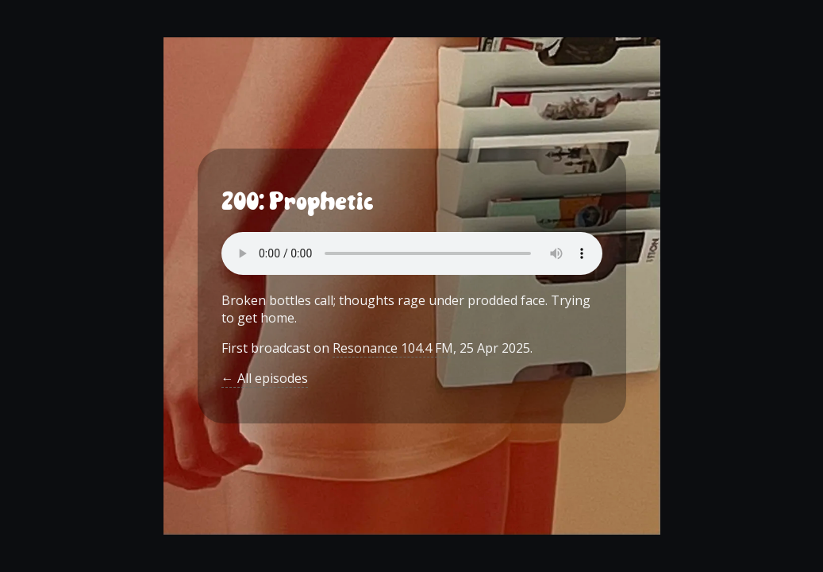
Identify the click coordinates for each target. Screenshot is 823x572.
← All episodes (264, 378)
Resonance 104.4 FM (393, 348)
